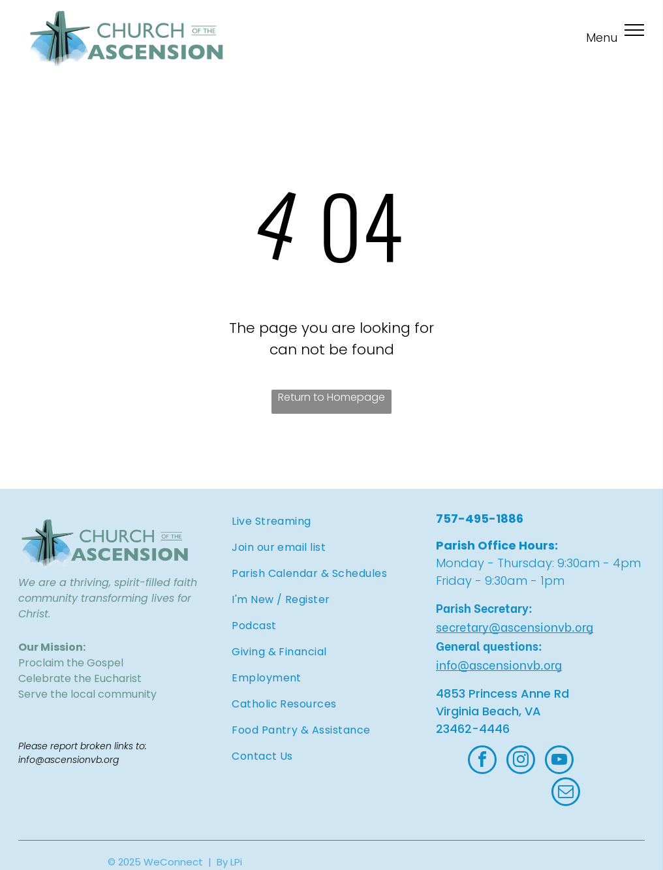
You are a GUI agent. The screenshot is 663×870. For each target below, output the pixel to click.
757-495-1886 (479, 518)
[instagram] (520, 761)
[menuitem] (330, 521)
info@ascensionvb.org (499, 664)
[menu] (634, 30)
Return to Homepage (331, 397)
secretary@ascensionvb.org (514, 626)
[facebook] (482, 761)
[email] (565, 793)
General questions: (489, 645)
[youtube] (559, 761)
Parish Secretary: (484, 607)
